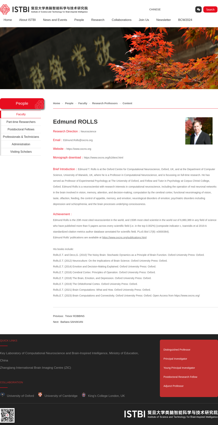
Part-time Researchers (20, 121)
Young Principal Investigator (179, 367)
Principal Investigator (175, 358)
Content (127, 103)
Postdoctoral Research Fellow (180, 376)
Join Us (144, 20)
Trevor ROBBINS (68, 316)
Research (97, 20)
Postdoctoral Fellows (21, 129)
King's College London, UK (103, 396)
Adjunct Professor (174, 386)
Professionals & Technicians (21, 136)
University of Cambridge (57, 396)
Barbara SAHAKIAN (68, 321)
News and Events (55, 20)
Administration (21, 144)
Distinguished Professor (177, 349)
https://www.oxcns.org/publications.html (124, 237)
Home (8, 20)
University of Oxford (17, 396)
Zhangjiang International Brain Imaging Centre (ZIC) (35, 367)
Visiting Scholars (21, 151)
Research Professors (105, 103)
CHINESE (155, 9)
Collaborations (122, 20)
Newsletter (163, 20)
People (79, 20)
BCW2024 (185, 20)
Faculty (82, 103)
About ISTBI (27, 20)
